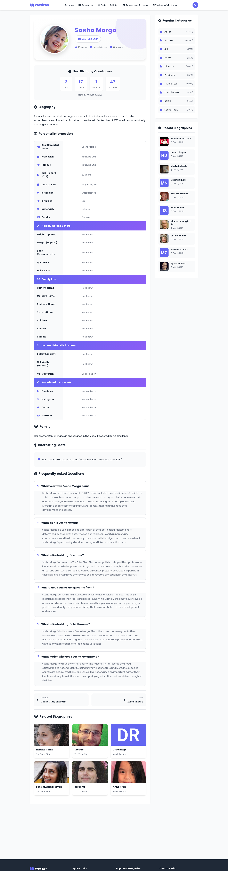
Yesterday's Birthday (165, 5)
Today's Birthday (108, 5)
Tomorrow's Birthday (135, 5)
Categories (86, 5)
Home (69, 5)
